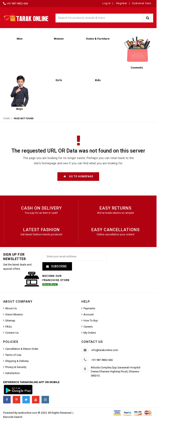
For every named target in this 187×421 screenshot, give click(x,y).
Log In (106, 3)
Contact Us (12, 333)
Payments (89, 308)
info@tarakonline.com (104, 350)
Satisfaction (12, 373)
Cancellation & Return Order (21, 349)
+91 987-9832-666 (17, 3)
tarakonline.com (28, 413)
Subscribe (59, 266)
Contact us (92, 342)
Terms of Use (13, 355)
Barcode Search (12, 417)
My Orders (89, 333)
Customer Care (141, 3)
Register (121, 3)
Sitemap (10, 321)
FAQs (8, 327)
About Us (11, 308)
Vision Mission (14, 314)
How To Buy (90, 321)
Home (6, 118)
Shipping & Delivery (17, 361)
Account (88, 314)
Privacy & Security (15, 367)
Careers (88, 327)
